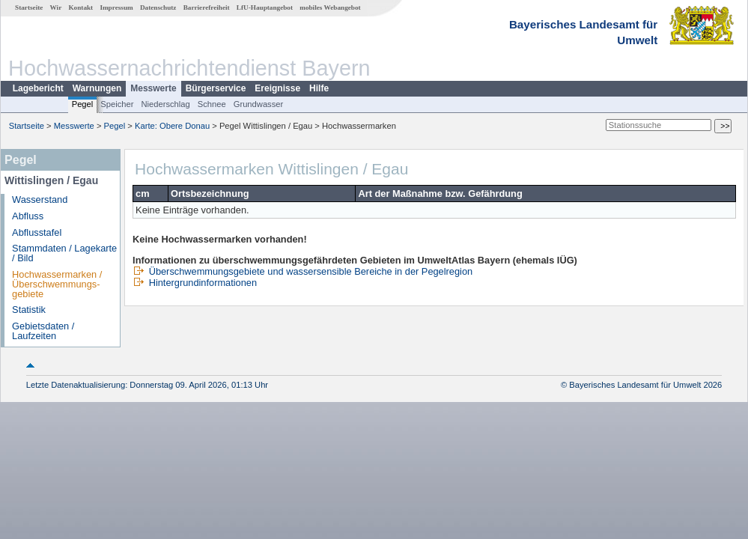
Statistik (29, 309)
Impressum (116, 7)
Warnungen (97, 88)
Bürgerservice (216, 88)
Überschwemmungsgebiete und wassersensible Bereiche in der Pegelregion (302, 271)
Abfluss (27, 216)
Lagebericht (38, 88)
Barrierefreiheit (206, 7)
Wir (56, 7)
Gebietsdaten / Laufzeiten (43, 330)
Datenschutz (158, 7)
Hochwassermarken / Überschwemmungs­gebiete (57, 284)
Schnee (212, 104)
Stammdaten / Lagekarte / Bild (64, 253)
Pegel (83, 104)
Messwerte (153, 88)
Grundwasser (259, 104)
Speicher (116, 104)
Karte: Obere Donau (172, 125)
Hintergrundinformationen (195, 282)
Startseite (29, 7)
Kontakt (80, 7)
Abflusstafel (36, 232)
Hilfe (319, 88)
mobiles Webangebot (329, 7)
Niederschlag (165, 104)
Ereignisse (277, 88)
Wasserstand (39, 199)
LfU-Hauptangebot (265, 7)
